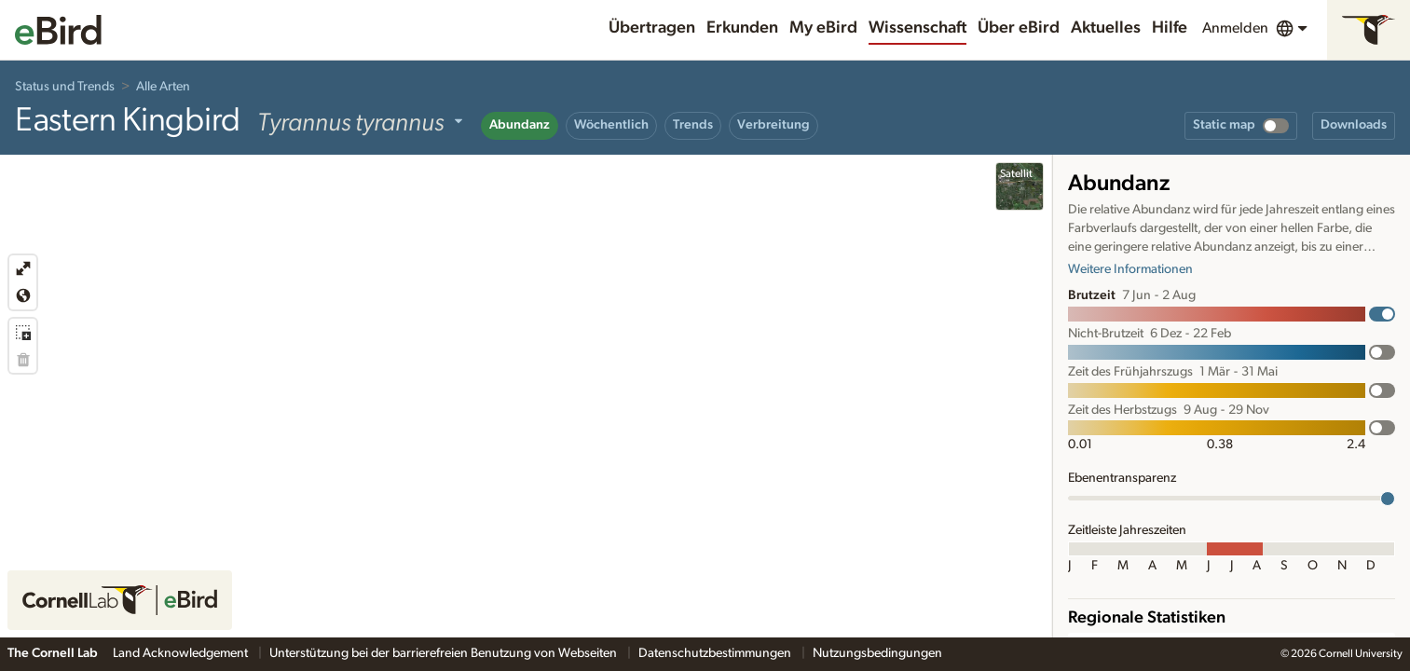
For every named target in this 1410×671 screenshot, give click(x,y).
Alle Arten (163, 86)
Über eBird (1019, 28)
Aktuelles (1106, 28)
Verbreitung (773, 124)
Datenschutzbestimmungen (716, 653)
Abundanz (519, 124)
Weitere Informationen (1130, 269)
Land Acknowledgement (182, 653)
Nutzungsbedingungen (877, 653)
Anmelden (1235, 28)
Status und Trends (65, 86)
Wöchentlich (611, 124)
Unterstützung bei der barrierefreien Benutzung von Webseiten (444, 653)
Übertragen (652, 28)
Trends (693, 124)
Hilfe (1169, 28)
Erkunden (742, 28)
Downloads (1354, 124)
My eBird (823, 28)
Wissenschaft (917, 28)
